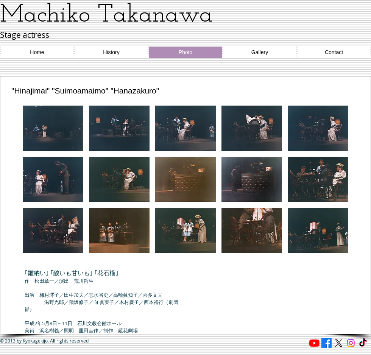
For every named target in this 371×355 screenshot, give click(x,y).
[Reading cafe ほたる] (314, 343)
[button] (53, 128)
